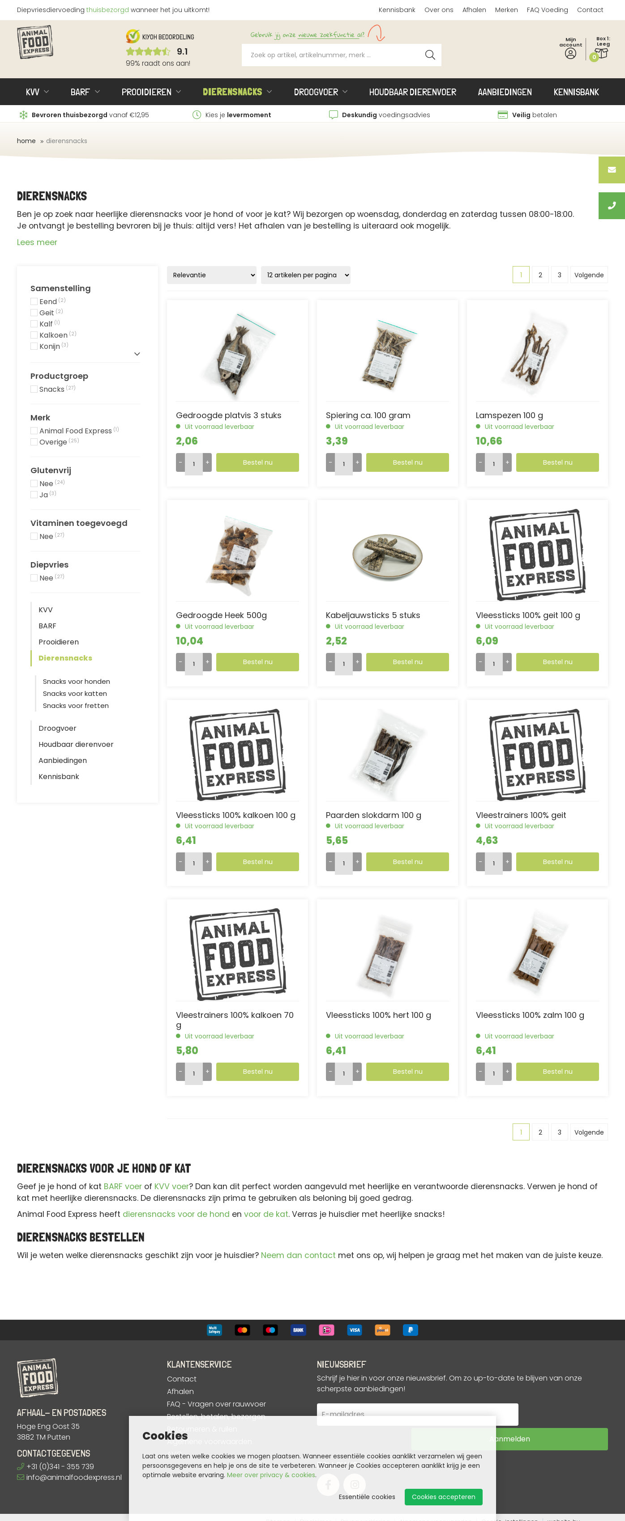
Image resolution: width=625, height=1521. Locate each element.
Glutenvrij (50, 470)
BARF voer (123, 1186)
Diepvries (49, 564)
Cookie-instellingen (509, 1513)
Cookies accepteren (443, 1496)
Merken (506, 9)
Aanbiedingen (505, 91)
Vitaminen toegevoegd (79, 523)
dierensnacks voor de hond (176, 1214)
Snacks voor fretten (76, 705)
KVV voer (171, 1186)
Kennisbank (397, 9)
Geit (51, 313)
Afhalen (474, 9)
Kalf (49, 324)
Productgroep (59, 376)
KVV (32, 91)
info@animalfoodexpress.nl (69, 1477)
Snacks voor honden (76, 681)
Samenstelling (60, 288)
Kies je (232, 114)
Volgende (589, 275)
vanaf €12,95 (84, 114)
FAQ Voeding (547, 9)
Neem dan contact (298, 1255)
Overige (59, 442)
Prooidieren (146, 91)
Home (26, 140)
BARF (80, 91)
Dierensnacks (232, 91)
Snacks (57, 389)
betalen (527, 114)
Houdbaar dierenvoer (412, 91)
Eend (52, 302)
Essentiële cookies (367, 1496)
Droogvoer (316, 91)
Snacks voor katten (75, 693)
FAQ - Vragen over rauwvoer (216, 1404)
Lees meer (37, 242)
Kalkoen (58, 335)
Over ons (439, 9)
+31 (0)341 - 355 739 (55, 1467)
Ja (47, 495)
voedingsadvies (379, 114)
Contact (590, 9)
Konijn (53, 347)
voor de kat (266, 1214)
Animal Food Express (79, 431)
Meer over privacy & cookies (271, 1474)
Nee (52, 484)
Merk (40, 417)
